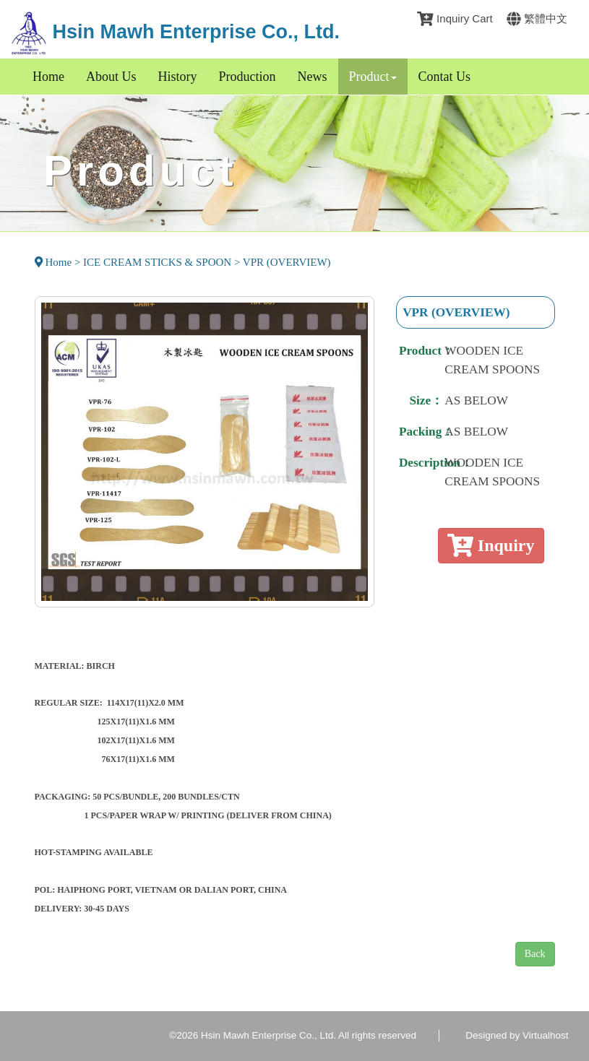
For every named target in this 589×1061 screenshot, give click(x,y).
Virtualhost (546, 1035)
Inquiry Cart (454, 18)
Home (48, 76)
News (312, 76)
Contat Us (444, 76)
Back (535, 953)
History (177, 76)
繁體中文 (537, 18)
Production (247, 76)
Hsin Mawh (175, 32)
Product (373, 76)
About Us (111, 76)
